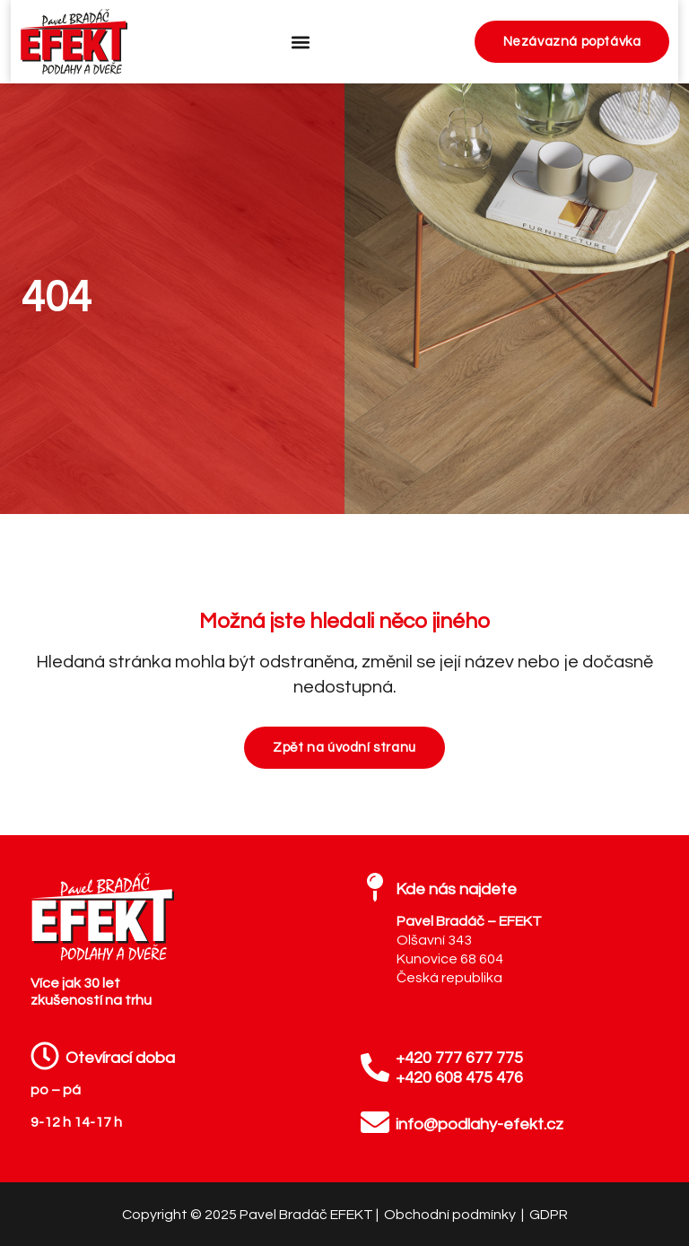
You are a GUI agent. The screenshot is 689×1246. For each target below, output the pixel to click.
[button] (301, 42)
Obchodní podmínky (451, 1214)
